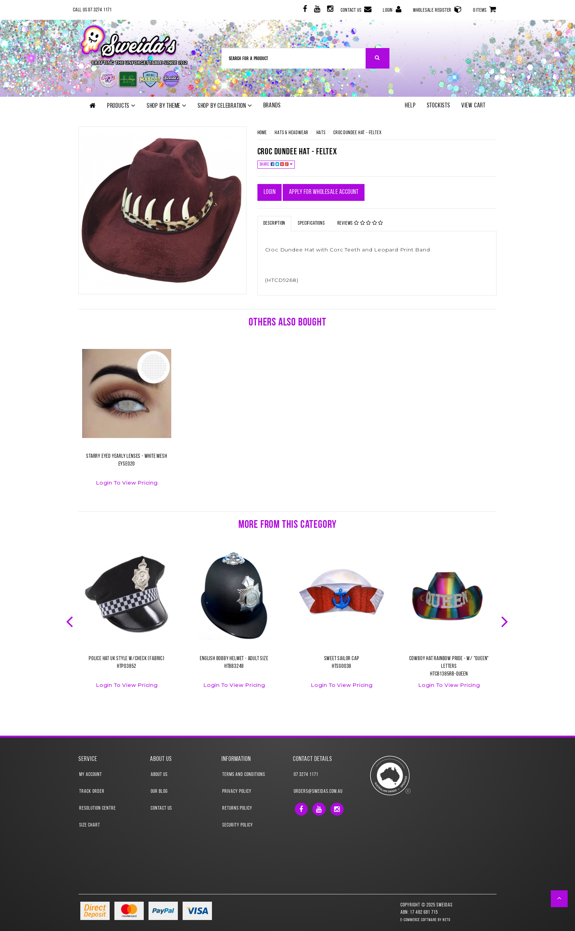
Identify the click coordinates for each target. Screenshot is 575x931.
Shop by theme (167, 106)
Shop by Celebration (225, 106)
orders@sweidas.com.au (318, 791)
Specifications (311, 223)
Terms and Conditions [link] (243, 774)
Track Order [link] (92, 791)
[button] (559, 898)
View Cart (473, 105)
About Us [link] (159, 774)
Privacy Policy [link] (237, 791)
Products (121, 106)
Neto (446, 920)
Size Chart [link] (89, 825)
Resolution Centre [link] (97, 808)
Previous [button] (70, 621)
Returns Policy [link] (237, 808)
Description (274, 223)
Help (410, 105)
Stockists (438, 105)
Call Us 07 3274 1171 (92, 10)
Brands (272, 105)
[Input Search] (293, 58)
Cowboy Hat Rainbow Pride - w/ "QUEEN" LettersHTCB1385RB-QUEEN (449, 666)
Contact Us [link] (161, 808)
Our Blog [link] (159, 791)
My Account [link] (90, 774)
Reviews (360, 223)
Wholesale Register (437, 9)
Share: (276, 164)
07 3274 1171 (306, 774)
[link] (304, 10)
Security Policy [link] (237, 825)
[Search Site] (377, 58)
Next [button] (505, 621)
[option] (127, 422)
